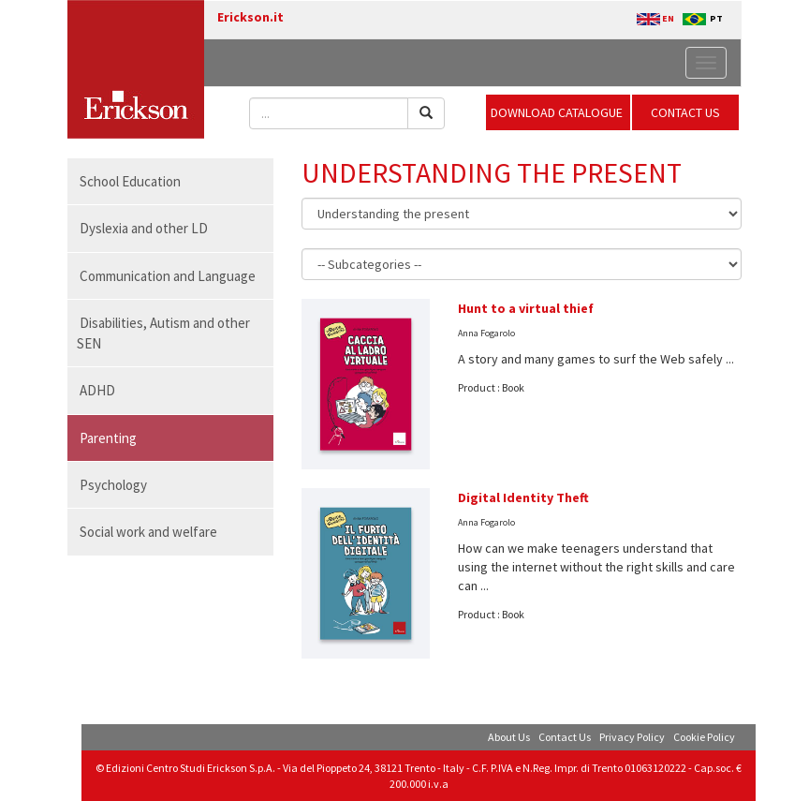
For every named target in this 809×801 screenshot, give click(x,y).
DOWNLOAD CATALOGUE (558, 112)
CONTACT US (685, 112)
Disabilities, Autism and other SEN (163, 332)
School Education (130, 181)
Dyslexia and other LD (144, 228)
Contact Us (564, 737)
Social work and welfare (148, 532)
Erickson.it (250, 16)
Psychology (113, 485)
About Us (509, 737)
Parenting (108, 438)
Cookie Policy (704, 737)
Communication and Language (168, 276)
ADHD (97, 390)
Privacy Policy (632, 737)
